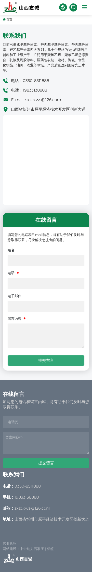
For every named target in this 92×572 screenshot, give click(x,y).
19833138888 (35, 90)
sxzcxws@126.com (43, 99)
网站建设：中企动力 (18, 549)
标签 (50, 549)
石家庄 (39, 549)
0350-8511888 (36, 80)
